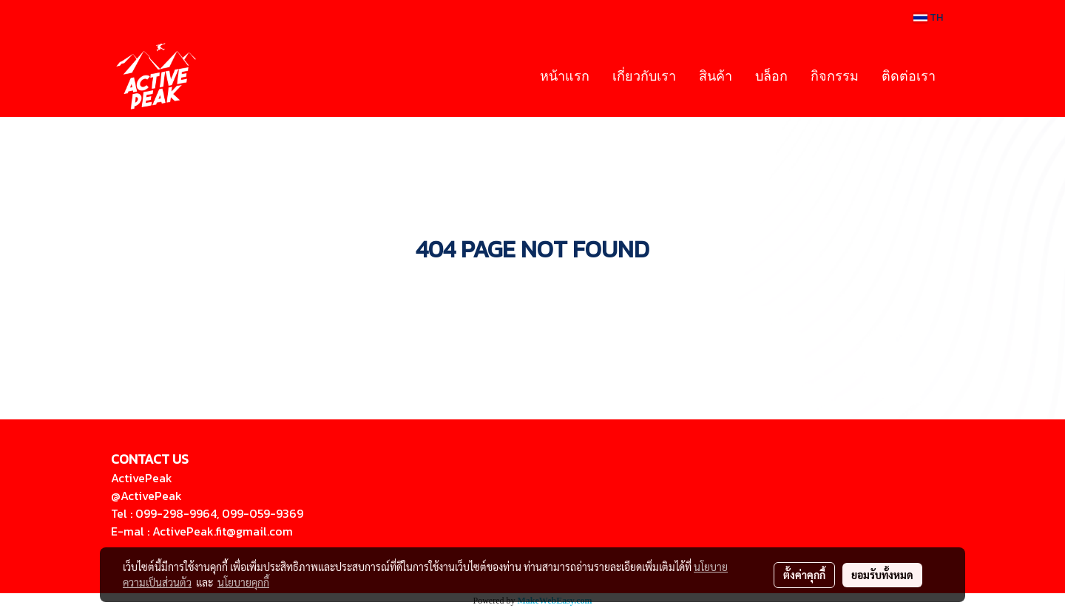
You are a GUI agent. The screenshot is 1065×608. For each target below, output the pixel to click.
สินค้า (715, 75)
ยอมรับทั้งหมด (882, 574)
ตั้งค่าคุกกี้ (804, 574)
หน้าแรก (564, 75)
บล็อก (771, 75)
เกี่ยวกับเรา (644, 75)
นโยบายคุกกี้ (243, 582)
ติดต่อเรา (909, 75)
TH (928, 17)
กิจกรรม (835, 75)
